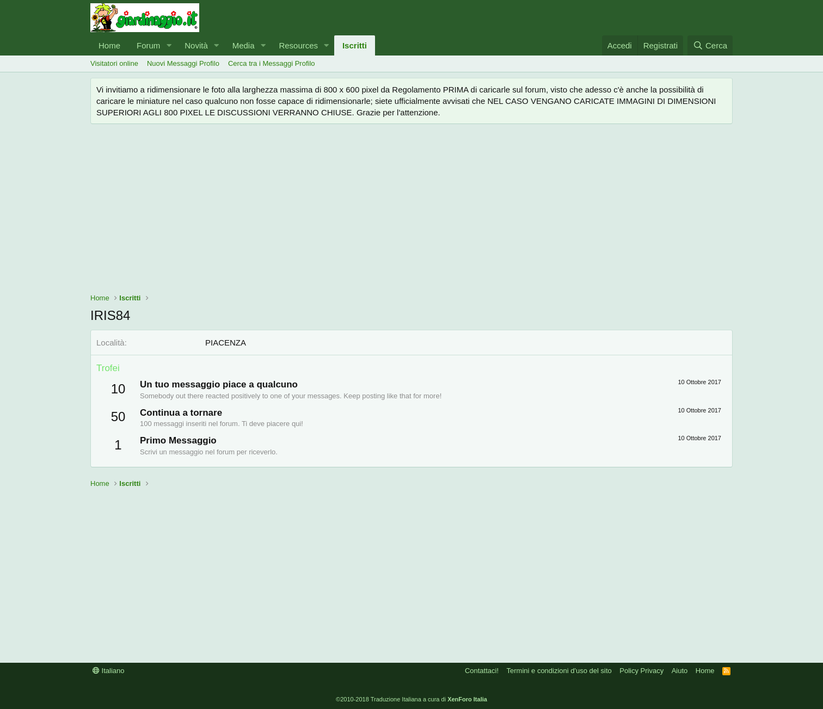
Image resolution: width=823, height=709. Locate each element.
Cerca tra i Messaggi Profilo (271, 63)
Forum (148, 45)
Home (109, 45)
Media (243, 45)
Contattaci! (482, 671)
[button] (168, 45)
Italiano (109, 671)
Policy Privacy (641, 671)
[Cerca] (710, 45)
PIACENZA (225, 342)
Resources (298, 45)
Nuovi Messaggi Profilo (183, 63)
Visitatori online (114, 63)
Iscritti (354, 45)
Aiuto (680, 671)
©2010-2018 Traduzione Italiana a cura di (411, 699)
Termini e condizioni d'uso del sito (559, 671)
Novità (196, 45)
